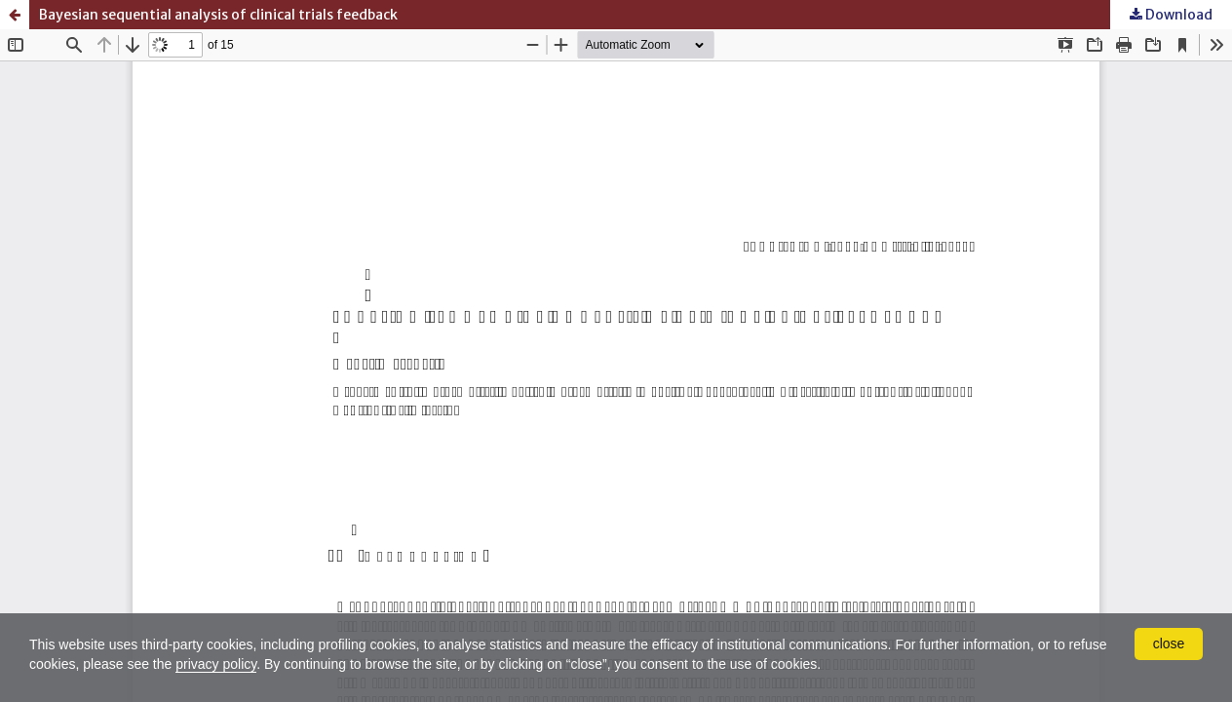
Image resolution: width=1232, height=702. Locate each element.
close (1169, 643)
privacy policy (215, 664)
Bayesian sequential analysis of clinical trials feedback (218, 14)
